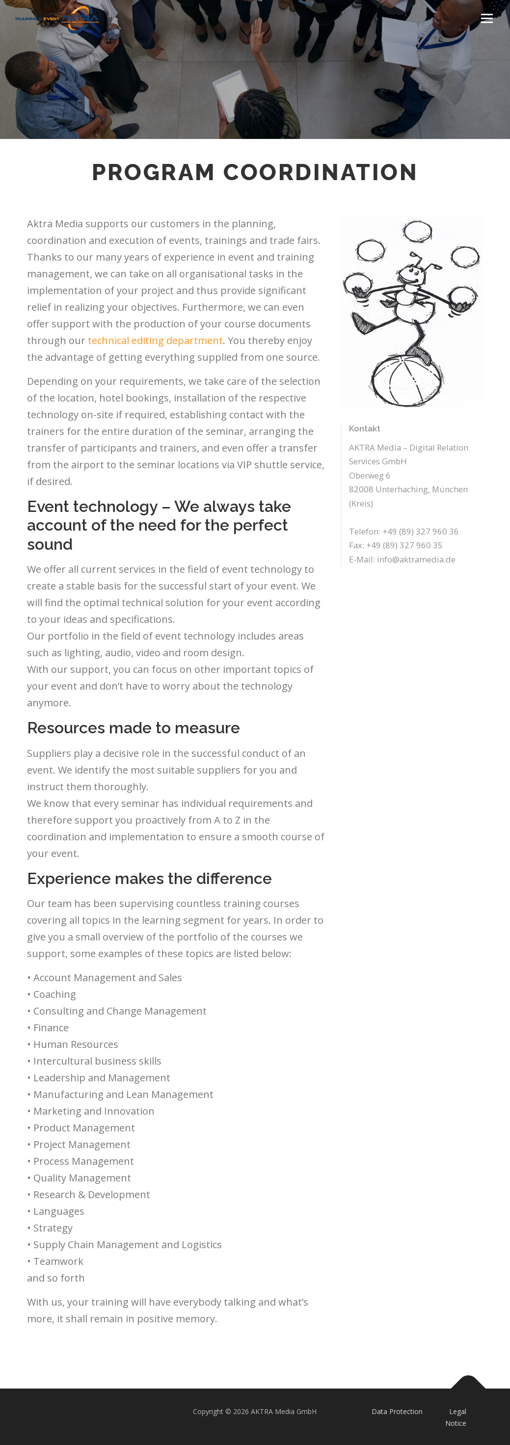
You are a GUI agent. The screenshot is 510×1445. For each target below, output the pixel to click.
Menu (486, 18)
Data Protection (397, 1411)
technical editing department (155, 340)
